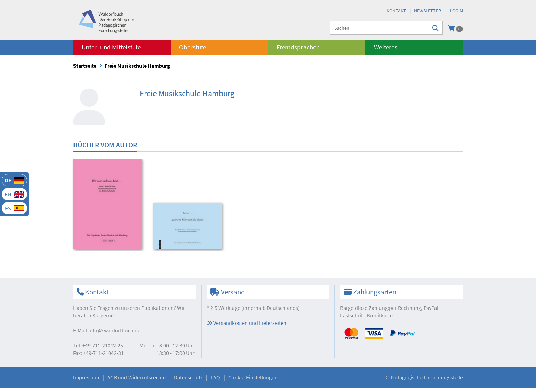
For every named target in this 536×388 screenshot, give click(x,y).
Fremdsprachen (298, 47)
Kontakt (396, 11)
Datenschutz (188, 377)
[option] (108, 205)
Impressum (86, 377)
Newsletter (427, 11)
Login (456, 11)
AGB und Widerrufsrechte (136, 377)
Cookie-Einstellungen (253, 377)
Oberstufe (192, 47)
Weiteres (385, 47)
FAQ (215, 377)
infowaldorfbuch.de (114, 330)
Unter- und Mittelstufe (111, 47)
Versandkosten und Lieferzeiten (246, 322)
